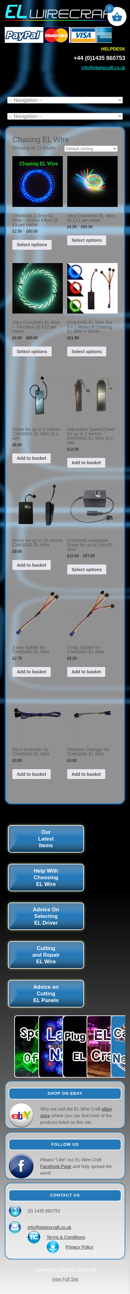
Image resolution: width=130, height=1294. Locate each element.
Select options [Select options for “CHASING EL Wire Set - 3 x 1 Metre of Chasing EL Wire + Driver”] (87, 351)
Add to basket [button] (31, 458)
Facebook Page (55, 1166)
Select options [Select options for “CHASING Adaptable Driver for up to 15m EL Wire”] (87, 569)
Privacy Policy (79, 1247)
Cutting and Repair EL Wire (46, 955)
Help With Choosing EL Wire (46, 877)
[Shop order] (91, 149)
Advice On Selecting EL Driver (46, 916)
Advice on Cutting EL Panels (46, 993)
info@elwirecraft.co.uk (103, 67)
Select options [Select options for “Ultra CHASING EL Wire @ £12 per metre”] (87, 240)
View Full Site (65, 1279)
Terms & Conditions (66, 1237)
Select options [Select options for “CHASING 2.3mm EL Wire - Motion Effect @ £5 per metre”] (32, 244)
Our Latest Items (46, 838)
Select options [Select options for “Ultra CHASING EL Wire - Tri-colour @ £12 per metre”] (32, 351)
